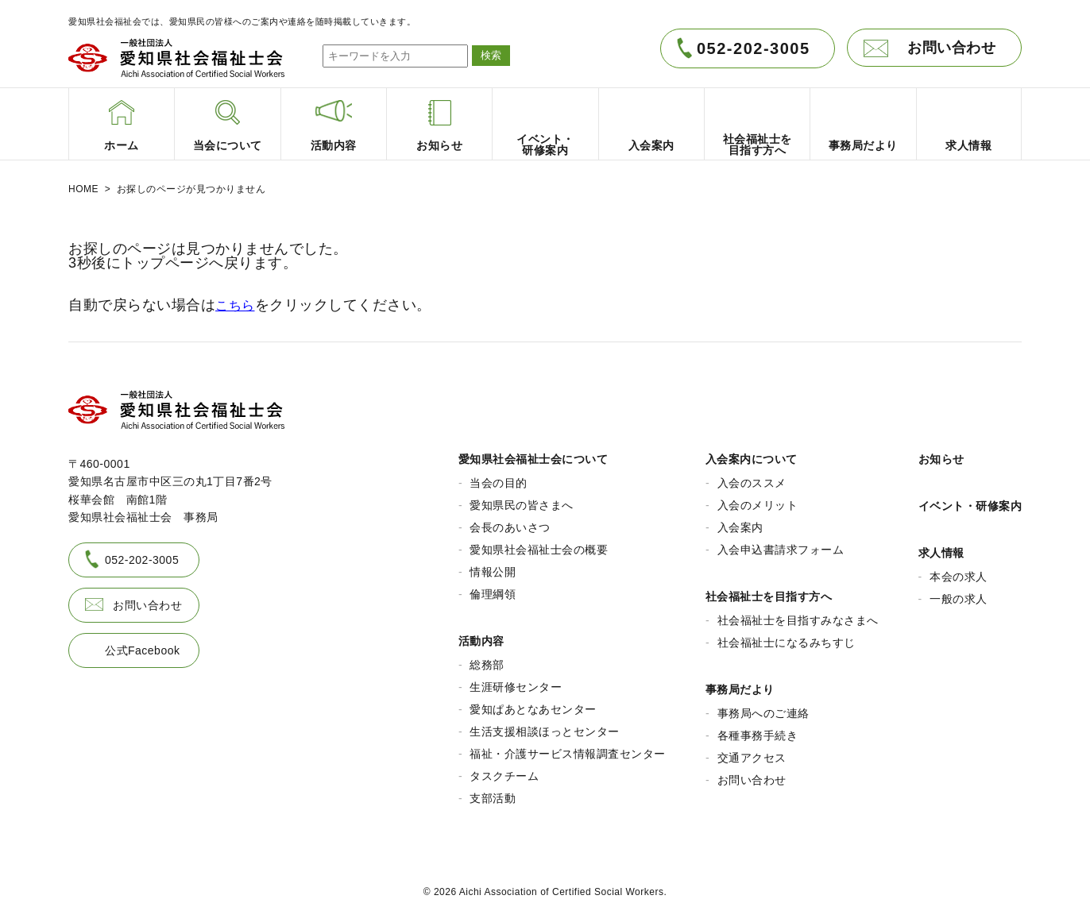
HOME (83, 189)
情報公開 (493, 566)
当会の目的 (499, 477)
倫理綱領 (493, 588)
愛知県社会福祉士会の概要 (539, 544)
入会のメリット (757, 499)
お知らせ (941, 453)
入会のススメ (752, 477)
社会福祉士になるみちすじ (786, 637)
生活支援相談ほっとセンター (545, 726)
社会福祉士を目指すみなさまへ (798, 614)
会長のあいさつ (510, 521)
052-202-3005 (753, 48)
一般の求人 (959, 593)
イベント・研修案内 (970, 500)
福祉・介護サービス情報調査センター (568, 748)
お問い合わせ (951, 48)
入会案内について (751, 453)
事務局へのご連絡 (763, 707)
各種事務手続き (757, 730)
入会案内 (740, 521)
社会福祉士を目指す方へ (769, 591)
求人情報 (941, 547)
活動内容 (481, 635)
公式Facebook (142, 644)
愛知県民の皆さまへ (522, 499)
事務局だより (740, 683)
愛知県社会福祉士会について (533, 453)
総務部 (487, 659)
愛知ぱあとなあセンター (533, 703)
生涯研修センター (516, 681)
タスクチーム (504, 770)
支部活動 (493, 792)
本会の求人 (959, 571)
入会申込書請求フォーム (781, 544)
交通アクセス (752, 752)
